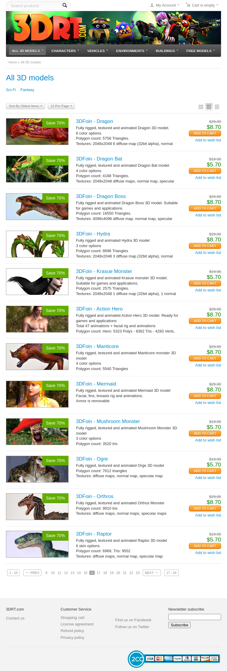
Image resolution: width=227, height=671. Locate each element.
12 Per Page (61, 106)
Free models (200, 51)
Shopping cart (72, 617)
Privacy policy (72, 637)
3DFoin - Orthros (95, 496)
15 (85, 573)
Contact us (15, 618)
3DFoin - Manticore (97, 346)
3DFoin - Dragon (94, 121)
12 (66, 573)
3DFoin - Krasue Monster (104, 271)
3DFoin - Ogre (92, 459)
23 (137, 573)
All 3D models (27, 51)
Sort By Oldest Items (25, 106)
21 (124, 573)
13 (72, 573)
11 (59, 573)
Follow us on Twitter (132, 627)
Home (12, 62)
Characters (65, 51)
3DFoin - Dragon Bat (99, 159)
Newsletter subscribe (186, 609)
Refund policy (72, 630)
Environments (131, 51)
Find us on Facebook (133, 620)
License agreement (77, 624)
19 (112, 573)
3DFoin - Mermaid (96, 384)
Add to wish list (208, 140)
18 (105, 573)
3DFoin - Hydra (93, 234)
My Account (166, 5)
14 (79, 573)
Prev (32, 572)
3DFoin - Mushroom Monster (108, 421)
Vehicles (97, 51)
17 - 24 (171, 573)
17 (98, 573)
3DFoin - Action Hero (99, 309)
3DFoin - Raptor (94, 534)
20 (118, 573)
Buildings (167, 51)
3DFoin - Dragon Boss (101, 196)
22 (131, 573)
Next (151, 572)
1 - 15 (13, 573)
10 (53, 573)
